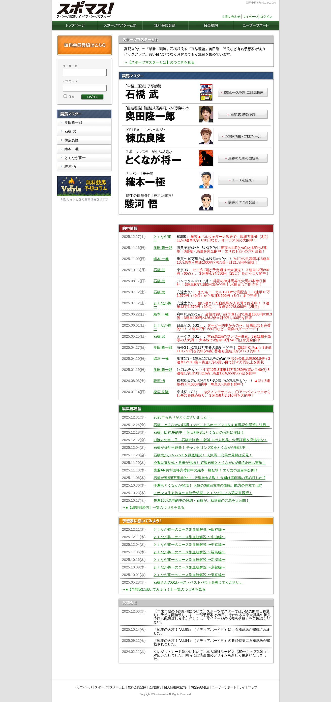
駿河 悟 (159, 381)
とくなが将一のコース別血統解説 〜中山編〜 (189, 537)
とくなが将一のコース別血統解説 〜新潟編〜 (189, 560)
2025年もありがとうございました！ (182, 417)
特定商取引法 (200, 687)
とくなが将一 (162, 238)
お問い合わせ (231, 16)
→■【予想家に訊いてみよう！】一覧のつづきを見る (163, 589)
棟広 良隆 (161, 392)
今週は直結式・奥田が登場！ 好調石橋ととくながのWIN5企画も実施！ (210, 463)
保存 (69, 97)
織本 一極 (161, 259)
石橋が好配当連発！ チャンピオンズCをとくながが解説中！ (201, 447)
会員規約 (155, 687)
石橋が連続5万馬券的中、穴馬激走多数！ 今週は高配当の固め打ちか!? (209, 478)
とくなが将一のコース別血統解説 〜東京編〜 (189, 575)
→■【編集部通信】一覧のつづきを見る (153, 507)
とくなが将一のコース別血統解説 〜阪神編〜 (189, 529)
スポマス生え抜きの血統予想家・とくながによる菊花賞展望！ (203, 493)
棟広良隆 (72, 140)
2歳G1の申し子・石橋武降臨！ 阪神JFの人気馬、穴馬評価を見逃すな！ (210, 440)
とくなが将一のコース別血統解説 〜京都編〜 (189, 567)
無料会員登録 (137, 687)
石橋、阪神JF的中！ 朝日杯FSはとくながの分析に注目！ (199, 432)
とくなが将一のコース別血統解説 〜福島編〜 (189, 552)
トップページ (83, 687)
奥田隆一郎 (73, 122)
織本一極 (72, 149)
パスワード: (70, 81)
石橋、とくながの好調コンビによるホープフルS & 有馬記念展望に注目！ (211, 425)
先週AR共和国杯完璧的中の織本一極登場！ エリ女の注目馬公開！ (206, 470)
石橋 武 (159, 270)
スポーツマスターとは (110, 687)
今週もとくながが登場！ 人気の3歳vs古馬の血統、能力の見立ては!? (208, 485)
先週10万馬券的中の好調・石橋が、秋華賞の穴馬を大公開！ (201, 500)
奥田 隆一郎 (163, 248)
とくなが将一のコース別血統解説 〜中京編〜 (189, 545)
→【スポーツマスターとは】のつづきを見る (159, 62)
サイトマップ (248, 687)
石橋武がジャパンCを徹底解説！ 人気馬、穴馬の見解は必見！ (203, 455)
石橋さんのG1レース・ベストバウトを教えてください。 (198, 582)
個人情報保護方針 (176, 687)
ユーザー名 (70, 66)
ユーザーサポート (224, 687)
